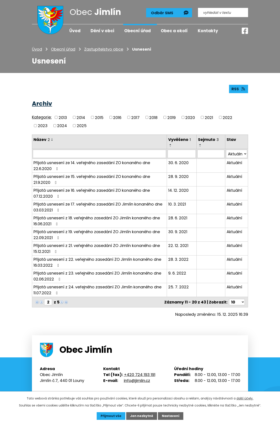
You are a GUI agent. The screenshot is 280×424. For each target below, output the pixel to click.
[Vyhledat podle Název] (99, 154)
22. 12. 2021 (178, 245)
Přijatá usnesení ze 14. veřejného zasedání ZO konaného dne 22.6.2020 (91, 165)
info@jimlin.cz (137, 380)
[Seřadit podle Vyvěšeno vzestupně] (170, 144)
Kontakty (208, 31)
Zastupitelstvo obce (103, 49)
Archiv (42, 103)
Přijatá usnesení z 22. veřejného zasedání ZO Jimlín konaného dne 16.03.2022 (97, 262)
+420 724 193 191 (139, 374)
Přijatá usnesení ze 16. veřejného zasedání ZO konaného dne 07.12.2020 (91, 193)
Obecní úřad (63, 49)
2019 (171, 117)
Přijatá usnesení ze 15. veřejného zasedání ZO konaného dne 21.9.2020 (91, 179)
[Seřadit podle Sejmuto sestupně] (200, 146)
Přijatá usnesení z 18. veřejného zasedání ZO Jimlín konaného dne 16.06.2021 (96, 221)
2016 (117, 117)
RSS (238, 89)
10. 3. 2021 (177, 204)
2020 (190, 117)
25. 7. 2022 (178, 287)
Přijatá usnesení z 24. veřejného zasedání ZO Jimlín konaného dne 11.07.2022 (97, 290)
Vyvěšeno (179, 139)
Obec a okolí (174, 31)
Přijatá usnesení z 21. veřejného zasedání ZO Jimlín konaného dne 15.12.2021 (96, 248)
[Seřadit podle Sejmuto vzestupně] (200, 144)
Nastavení (170, 416)
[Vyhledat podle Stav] (236, 154)
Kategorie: (42, 117)
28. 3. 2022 (178, 259)
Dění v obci (102, 31)
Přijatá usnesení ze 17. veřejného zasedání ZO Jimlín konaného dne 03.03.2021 (97, 207)
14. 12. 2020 (178, 190)
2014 (81, 117)
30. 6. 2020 (178, 162)
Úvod (37, 49)
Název (41, 139)
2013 (63, 117)
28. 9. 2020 (178, 176)
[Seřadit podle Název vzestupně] (52, 138)
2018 (153, 117)
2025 (82, 125)
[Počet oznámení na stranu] (237, 302)
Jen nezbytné (141, 416)
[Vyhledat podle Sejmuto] (210, 154)
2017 (135, 117)
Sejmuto (208, 139)
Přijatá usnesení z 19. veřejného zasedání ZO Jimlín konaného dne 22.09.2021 (96, 234)
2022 (227, 117)
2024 (62, 125)
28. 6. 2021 (177, 218)
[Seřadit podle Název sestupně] (52, 140)
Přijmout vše (111, 416)
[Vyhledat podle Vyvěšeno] (182, 154)
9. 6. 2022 (177, 273)
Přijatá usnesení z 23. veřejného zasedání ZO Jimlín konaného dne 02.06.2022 (97, 276)
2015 (99, 117)
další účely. (244, 398)
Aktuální (234, 162)
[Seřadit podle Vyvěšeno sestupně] (170, 146)
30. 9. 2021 (177, 231)
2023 (42, 125)
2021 (209, 117)
